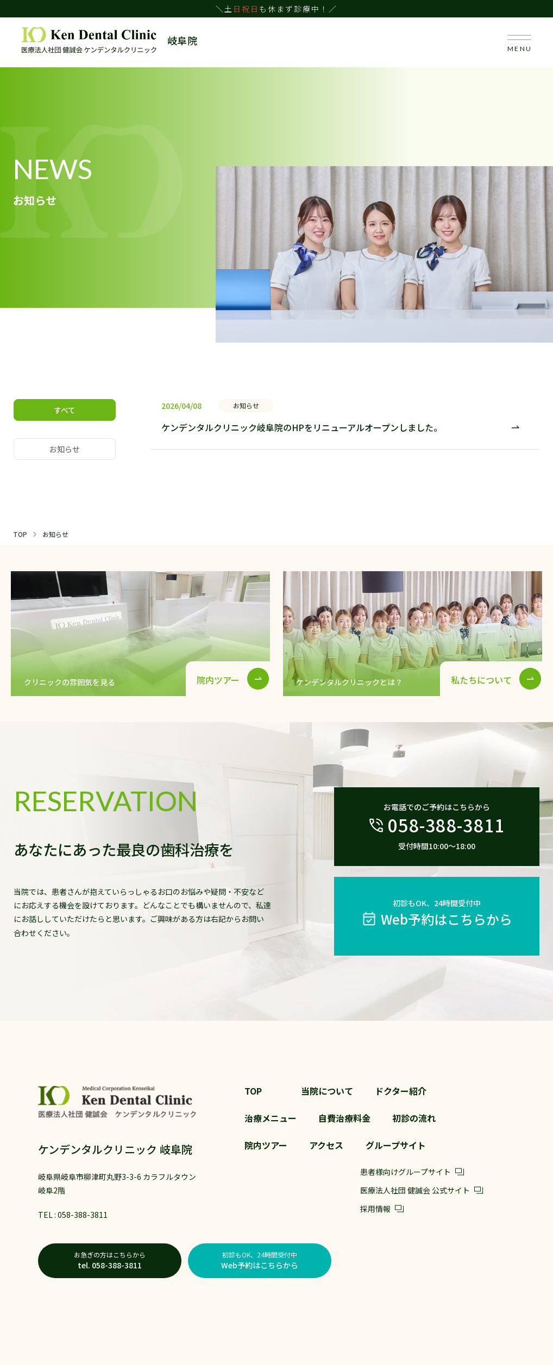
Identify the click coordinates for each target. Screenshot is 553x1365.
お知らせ (64, 449)
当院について (327, 1091)
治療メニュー (270, 1118)
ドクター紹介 (400, 1091)
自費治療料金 (344, 1118)
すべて (65, 410)
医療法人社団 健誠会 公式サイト (421, 1190)
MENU (519, 43)
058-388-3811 (83, 1214)
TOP (253, 1091)
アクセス (326, 1145)
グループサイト (396, 1145)
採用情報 (382, 1208)
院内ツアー (265, 1145)
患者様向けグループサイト (412, 1171)
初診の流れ (414, 1118)
